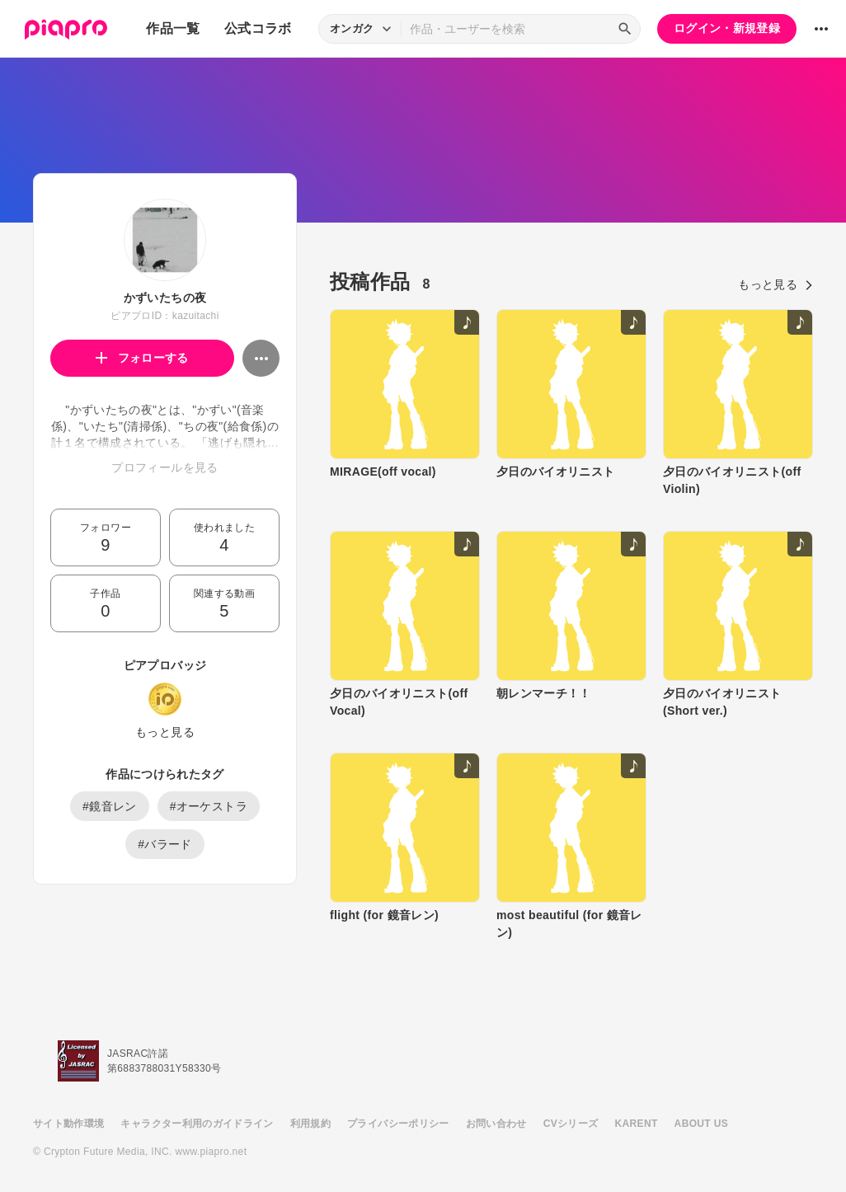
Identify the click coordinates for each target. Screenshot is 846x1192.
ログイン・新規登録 (727, 28)
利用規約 (310, 1123)
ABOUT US (701, 1123)
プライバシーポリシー (398, 1123)
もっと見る (165, 732)
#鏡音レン (109, 806)
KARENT (636, 1123)
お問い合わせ (496, 1123)
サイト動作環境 (68, 1123)
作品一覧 (173, 28)
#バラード (165, 844)
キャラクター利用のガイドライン (196, 1123)
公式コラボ (258, 28)
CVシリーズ (571, 1123)
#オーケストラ (208, 806)
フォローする (142, 357)
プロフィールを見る (164, 467)
